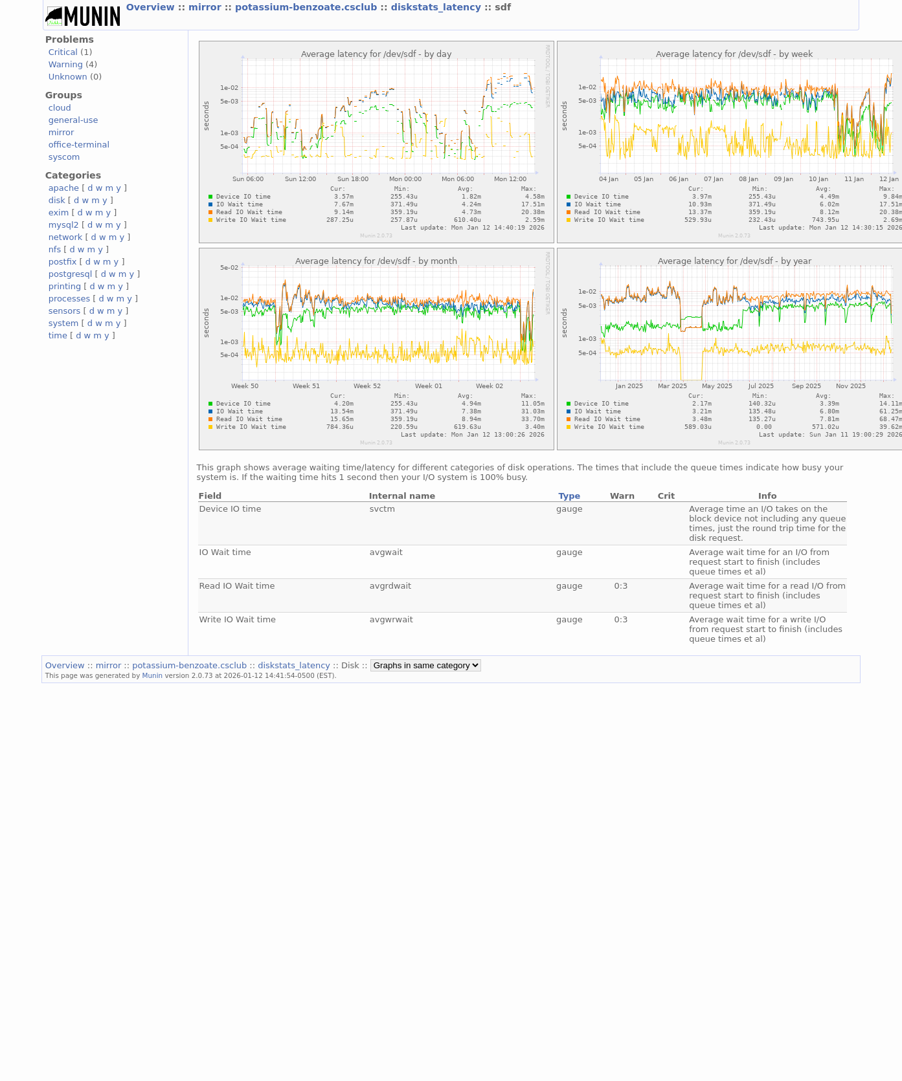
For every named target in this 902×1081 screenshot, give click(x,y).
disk (57, 200)
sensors (65, 311)
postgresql (71, 274)
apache (64, 188)
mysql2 (64, 225)
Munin (152, 675)
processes (70, 298)
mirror (206, 7)
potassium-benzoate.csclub (307, 7)
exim (59, 212)
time (58, 335)
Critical (63, 52)
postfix (63, 262)
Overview (152, 7)
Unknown (68, 77)
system (64, 323)
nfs (55, 249)
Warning (66, 64)
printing (65, 286)
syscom (64, 157)
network (66, 237)
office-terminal (79, 144)
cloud (60, 108)
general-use (73, 120)
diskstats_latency (437, 7)
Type (569, 496)
